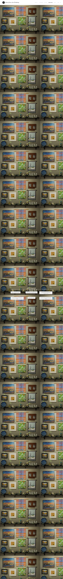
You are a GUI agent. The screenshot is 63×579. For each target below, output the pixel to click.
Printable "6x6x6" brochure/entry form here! (46, 298)
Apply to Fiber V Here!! (31, 297)
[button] (61, 2)
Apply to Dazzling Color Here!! (15, 292)
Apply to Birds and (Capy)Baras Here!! (31, 292)
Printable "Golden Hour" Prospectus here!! (17, 298)
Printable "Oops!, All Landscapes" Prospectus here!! (45, 293)
